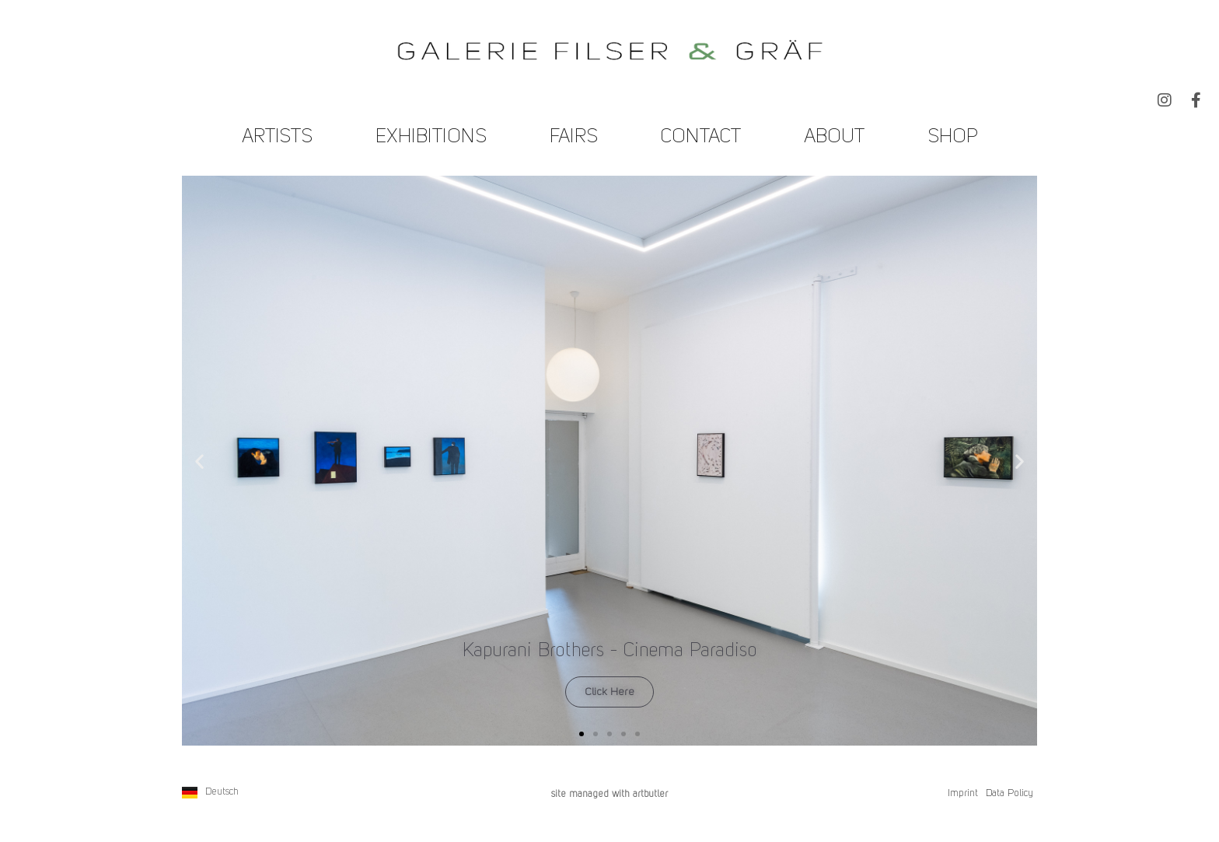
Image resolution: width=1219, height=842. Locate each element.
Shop (952, 137)
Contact (701, 137)
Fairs (574, 137)
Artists (277, 137)
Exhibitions (431, 137)
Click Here (609, 692)
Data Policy (1009, 793)
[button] (199, 460)
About (834, 137)
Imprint (963, 793)
